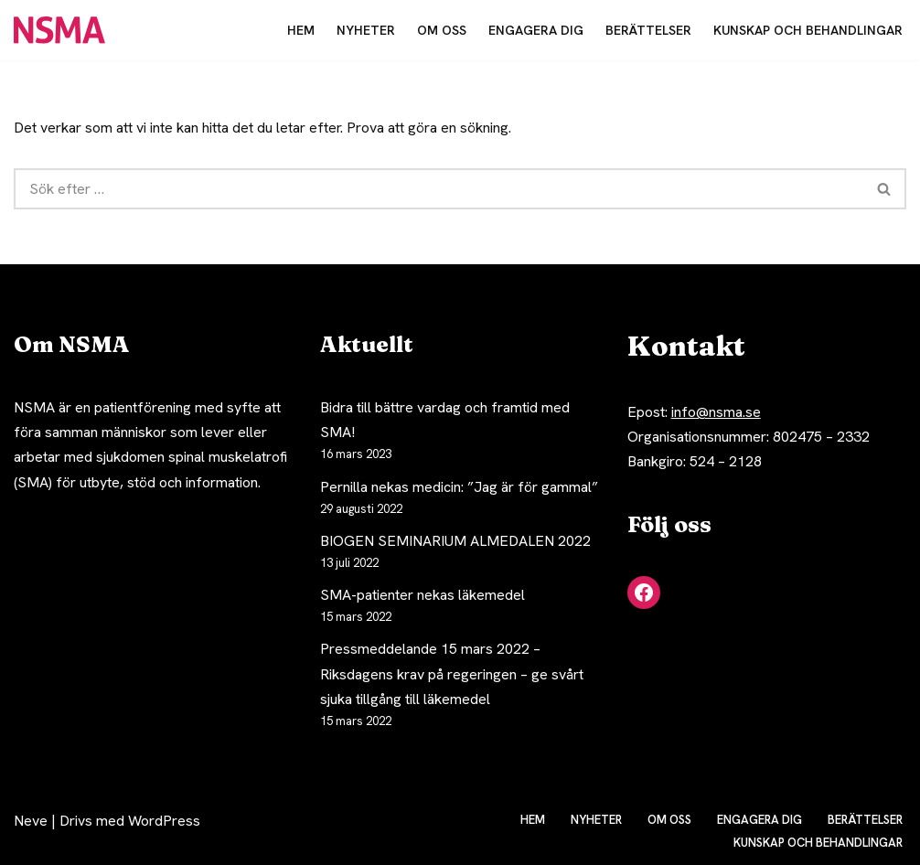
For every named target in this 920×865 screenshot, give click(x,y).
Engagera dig (535, 30)
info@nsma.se (716, 412)
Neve (31, 820)
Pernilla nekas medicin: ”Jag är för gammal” (459, 487)
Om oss (441, 30)
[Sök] (438, 188)
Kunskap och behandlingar (808, 30)
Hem (301, 30)
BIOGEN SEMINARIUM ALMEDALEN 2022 (455, 540)
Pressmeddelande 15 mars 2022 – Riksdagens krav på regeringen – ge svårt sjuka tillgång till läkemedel (451, 673)
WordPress (164, 820)
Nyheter (366, 30)
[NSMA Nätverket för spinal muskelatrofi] (64, 30)
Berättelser (648, 30)
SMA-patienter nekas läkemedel (422, 594)
